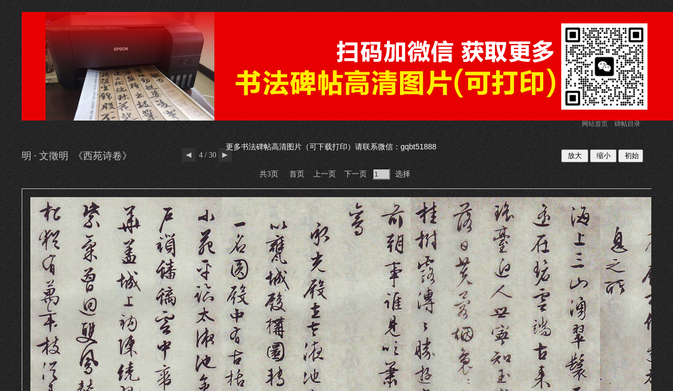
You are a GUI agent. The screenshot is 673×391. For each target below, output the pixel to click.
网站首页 (595, 124)
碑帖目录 (627, 124)
